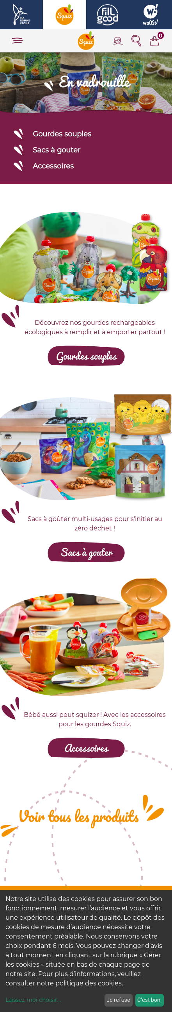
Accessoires (43, 166)
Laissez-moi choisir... (33, 999)
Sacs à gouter (46, 150)
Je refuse (118, 1000)
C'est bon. (149, 1000)
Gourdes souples (51, 134)
